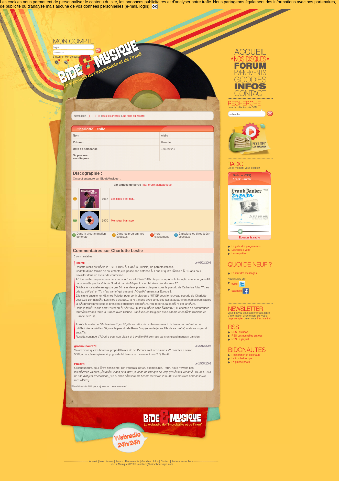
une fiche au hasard (133, 115)
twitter (238, 284)
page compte (235, 318)
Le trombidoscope (242, 358)
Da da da (238, 175)
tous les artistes (111, 115)
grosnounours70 (85, 346)
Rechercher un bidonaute (246, 354)
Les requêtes (239, 253)
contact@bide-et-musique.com (155, 464)
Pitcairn (79, 363)
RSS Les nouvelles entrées (247, 335)
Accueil (93, 461)
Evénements (132, 461)
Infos (156, 461)
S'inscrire (57, 56)
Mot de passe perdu (76, 56)
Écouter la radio (249, 237)
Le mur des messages (244, 273)
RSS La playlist (240, 339)
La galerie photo (241, 362)
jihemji (80, 262)
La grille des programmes (246, 246)
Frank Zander (242, 179)
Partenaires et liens (183, 461)
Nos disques (107, 461)
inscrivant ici (264, 318)
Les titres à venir (241, 249)
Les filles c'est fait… (123, 198)
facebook (240, 290)
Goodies (146, 461)
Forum (119, 461)
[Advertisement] (163, 23)
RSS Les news (240, 332)
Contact (165, 461)
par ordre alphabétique (157, 184)
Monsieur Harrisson (123, 220)
